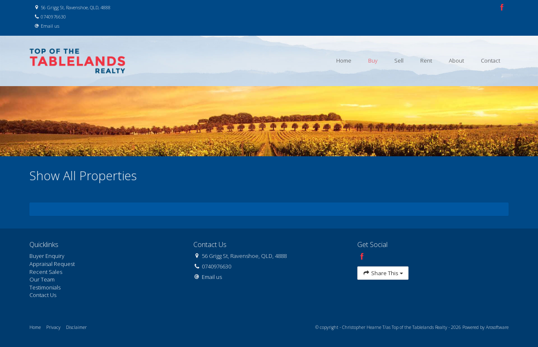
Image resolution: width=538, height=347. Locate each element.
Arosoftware (497, 327)
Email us (50, 26)
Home (343, 60)
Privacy (53, 327)
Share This (383, 273)
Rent (426, 60)
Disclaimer (76, 327)
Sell (399, 60)
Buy (372, 60)
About (456, 60)
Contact (490, 60)
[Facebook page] (501, 8)
